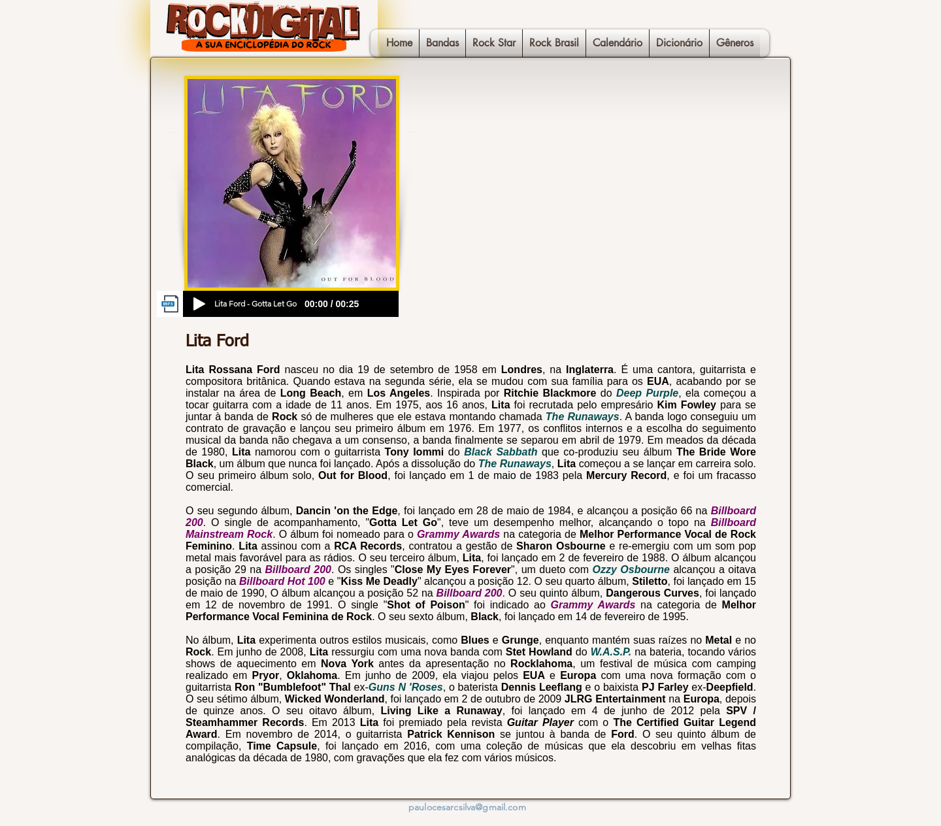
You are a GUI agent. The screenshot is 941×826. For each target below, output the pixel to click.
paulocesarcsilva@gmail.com (467, 807)
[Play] (199, 303)
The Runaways (582, 416)
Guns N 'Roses (406, 687)
